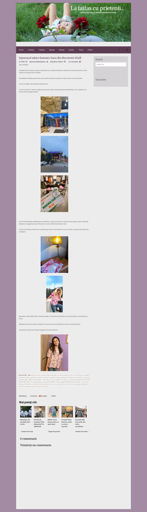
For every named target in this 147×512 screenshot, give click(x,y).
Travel (81, 50)
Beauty (52, 50)
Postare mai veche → (82, 431)
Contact (31, 50)
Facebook (33, 396)
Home (21, 50)
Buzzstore (53, 62)
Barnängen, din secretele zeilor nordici (25, 422)
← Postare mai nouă (26, 431)
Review (61, 50)
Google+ (44, 396)
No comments (73, 62)
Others (90, 50)
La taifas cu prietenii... (98, 8)
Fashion (42, 50)
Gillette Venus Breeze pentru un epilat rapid (53, 422)
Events (71, 50)
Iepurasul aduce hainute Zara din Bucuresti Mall (50, 57)
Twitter (53, 396)
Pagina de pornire (54, 431)
